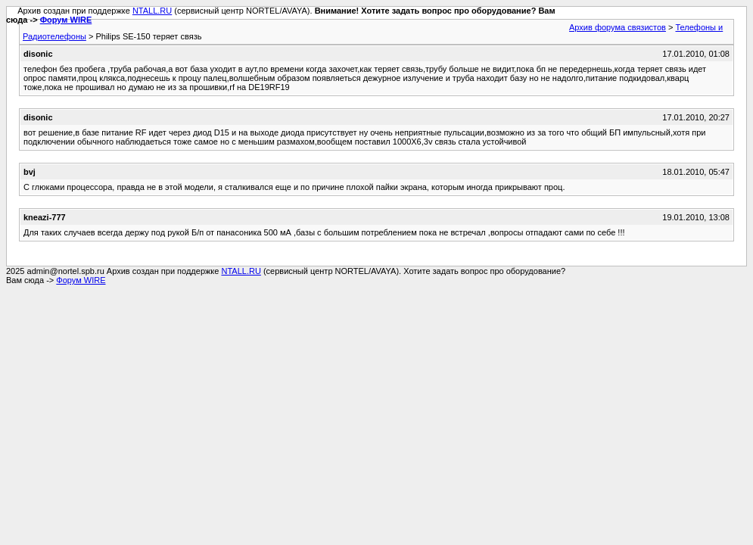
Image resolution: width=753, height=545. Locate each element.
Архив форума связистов (617, 27)
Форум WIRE (66, 19)
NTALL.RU (152, 10)
